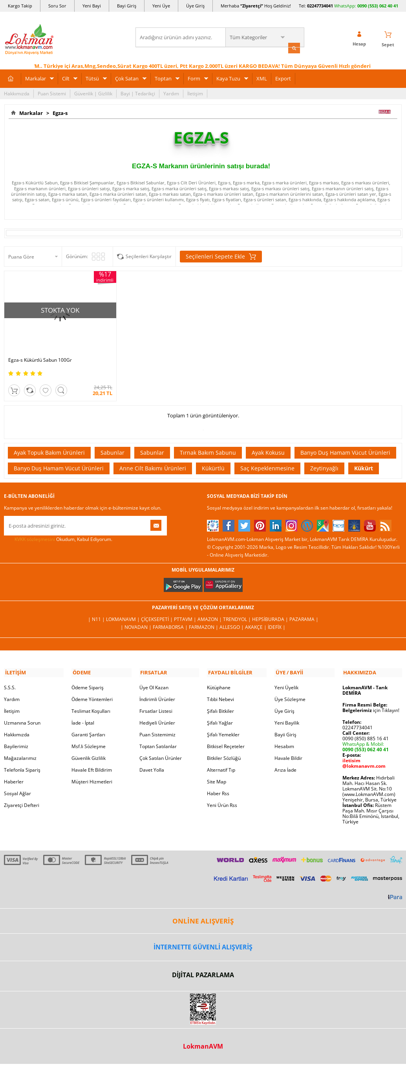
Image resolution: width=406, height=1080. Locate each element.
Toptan (163, 77)
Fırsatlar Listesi (155, 700)
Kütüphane (218, 677)
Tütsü (92, 77)
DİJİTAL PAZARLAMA (203, 964)
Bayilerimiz (16, 735)
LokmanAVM (203, 1035)
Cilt (65, 77)
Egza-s (59, 112)
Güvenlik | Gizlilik (93, 92)
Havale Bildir (288, 747)
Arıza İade (285, 759)
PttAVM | (186, 609)
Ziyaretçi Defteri (21, 794)
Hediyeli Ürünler (157, 712)
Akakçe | (256, 617)
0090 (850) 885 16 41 (365, 728)
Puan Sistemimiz (157, 724)
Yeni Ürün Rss (222, 794)
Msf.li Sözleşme (88, 735)
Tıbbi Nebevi (220, 688)
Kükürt (363, 458)
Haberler (14, 771)
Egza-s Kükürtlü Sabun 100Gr (40, 350)
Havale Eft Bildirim (91, 759)
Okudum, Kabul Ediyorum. (58, 530)
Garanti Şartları (88, 724)
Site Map (216, 771)
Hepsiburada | (270, 609)
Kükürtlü (213, 458)
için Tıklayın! (370, 699)
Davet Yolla (151, 759)
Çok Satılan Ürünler (160, 747)
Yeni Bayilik (286, 712)
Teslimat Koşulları (90, 700)
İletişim (195, 92)
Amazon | (210, 609)
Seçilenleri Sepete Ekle (221, 256)
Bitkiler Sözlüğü (224, 747)
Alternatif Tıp (221, 759)
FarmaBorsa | (171, 617)
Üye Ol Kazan (153, 677)
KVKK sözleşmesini (35, 529)
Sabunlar (112, 442)
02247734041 (320, 6)
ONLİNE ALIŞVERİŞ (203, 910)
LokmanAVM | (123, 609)
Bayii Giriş (285, 724)
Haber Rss (218, 782)
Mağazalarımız (20, 747)
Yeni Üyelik (286, 677)
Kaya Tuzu (228, 77)
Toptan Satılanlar (158, 735)
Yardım (171, 92)
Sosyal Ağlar (17, 782)
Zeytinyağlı (324, 458)
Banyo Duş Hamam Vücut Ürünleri (345, 442)
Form (194, 77)
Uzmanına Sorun (22, 712)
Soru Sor (57, 6)
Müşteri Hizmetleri (91, 771)
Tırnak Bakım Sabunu (208, 442)
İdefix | (276, 617)
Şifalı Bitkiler (220, 700)
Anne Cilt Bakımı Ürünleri (152, 458)
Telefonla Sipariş (22, 759)
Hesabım (284, 735)
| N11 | (97, 609)
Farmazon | (204, 617)
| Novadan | (137, 617)
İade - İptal (82, 712)
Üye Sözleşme (289, 688)
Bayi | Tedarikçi (138, 92)
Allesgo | (232, 617)
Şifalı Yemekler (223, 724)
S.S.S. (10, 677)
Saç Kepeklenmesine (267, 458)
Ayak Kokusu (268, 442)
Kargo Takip (20, 6)
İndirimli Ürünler (157, 688)
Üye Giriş (195, 6)
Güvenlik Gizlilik (88, 747)
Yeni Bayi (91, 6)
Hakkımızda (16, 92)
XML (261, 77)
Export (283, 77)
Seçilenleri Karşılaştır (149, 256)
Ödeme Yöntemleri (92, 688)
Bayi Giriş (126, 6)
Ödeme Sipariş (87, 677)
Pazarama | (303, 609)
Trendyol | (237, 609)
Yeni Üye (161, 6)
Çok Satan (127, 77)
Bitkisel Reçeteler (226, 735)
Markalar (35, 77)
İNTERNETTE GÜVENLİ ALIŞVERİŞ (203, 936)
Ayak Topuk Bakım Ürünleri (49, 442)
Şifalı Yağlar (220, 712)
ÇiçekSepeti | (157, 609)
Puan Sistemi (52, 92)
